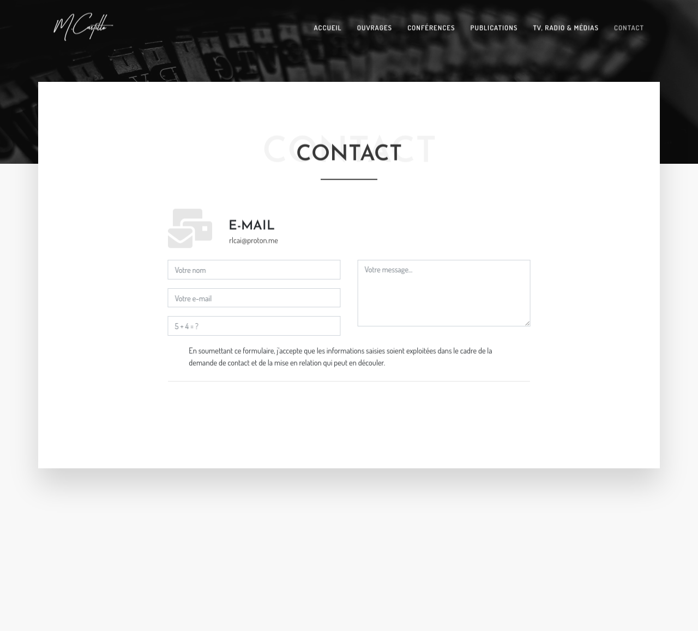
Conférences (431, 26)
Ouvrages (374, 26)
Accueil (327, 26)
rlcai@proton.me (253, 240)
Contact (629, 26)
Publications (494, 26)
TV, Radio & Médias (566, 26)
